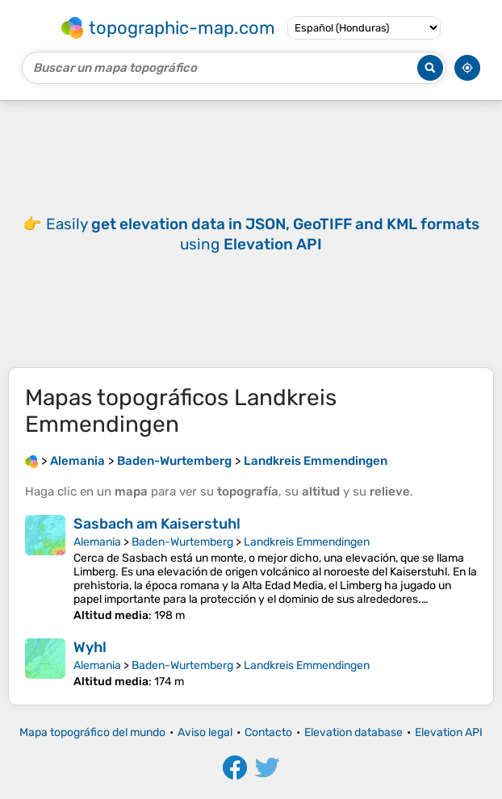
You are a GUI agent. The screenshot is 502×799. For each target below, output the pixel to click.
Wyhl (90, 647)
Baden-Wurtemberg (182, 542)
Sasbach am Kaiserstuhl (157, 524)
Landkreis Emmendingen (307, 542)
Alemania (97, 542)
